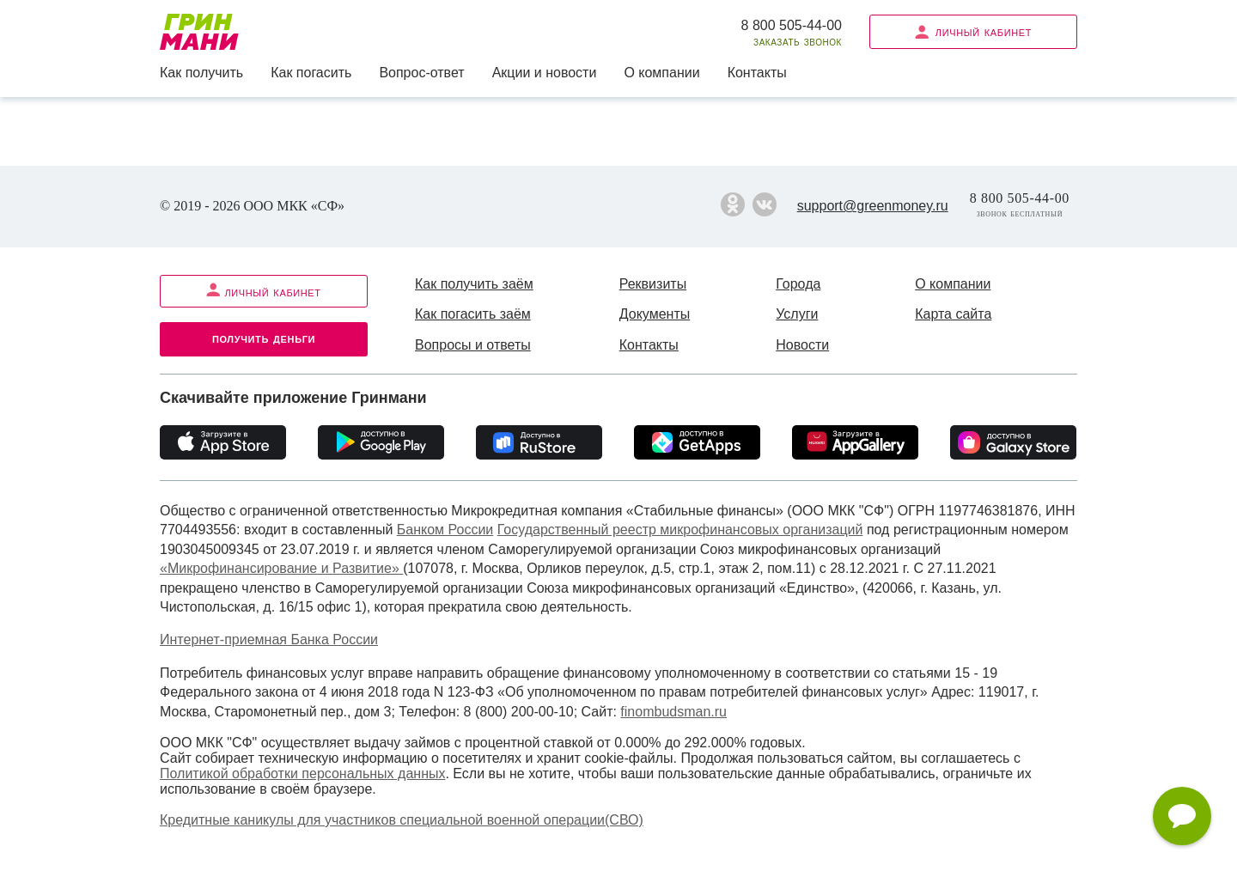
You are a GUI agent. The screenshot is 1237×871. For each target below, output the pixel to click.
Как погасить (311, 72)
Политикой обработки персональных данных (302, 773)
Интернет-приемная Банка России (269, 639)
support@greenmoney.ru (872, 205)
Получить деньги (263, 338)
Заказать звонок (797, 41)
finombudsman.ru (673, 711)
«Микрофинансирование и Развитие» (281, 568)
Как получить (201, 72)
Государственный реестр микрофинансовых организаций (680, 529)
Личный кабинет (973, 31)
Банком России (445, 529)
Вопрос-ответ (421, 72)
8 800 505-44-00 (791, 25)
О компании (661, 72)
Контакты (757, 72)
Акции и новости (544, 72)
